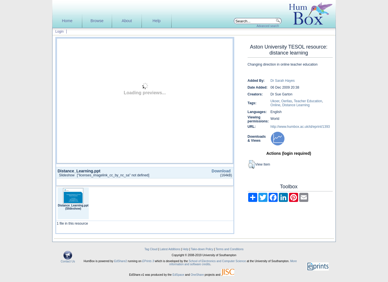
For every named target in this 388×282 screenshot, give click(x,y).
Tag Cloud (150, 249)
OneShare (197, 274)
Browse (97, 21)
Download (221, 171)
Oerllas (286, 101)
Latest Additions (170, 249)
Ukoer (275, 101)
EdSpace (178, 274)
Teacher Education (308, 101)
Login (59, 32)
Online (276, 105)
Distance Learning (296, 105)
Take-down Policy (202, 249)
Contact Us (68, 260)
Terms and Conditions (230, 249)
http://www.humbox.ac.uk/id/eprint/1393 (300, 127)
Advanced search (268, 26)
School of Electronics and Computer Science (217, 261)
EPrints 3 (148, 261)
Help (157, 21)
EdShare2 (120, 261)
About (127, 21)
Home (67, 21)
